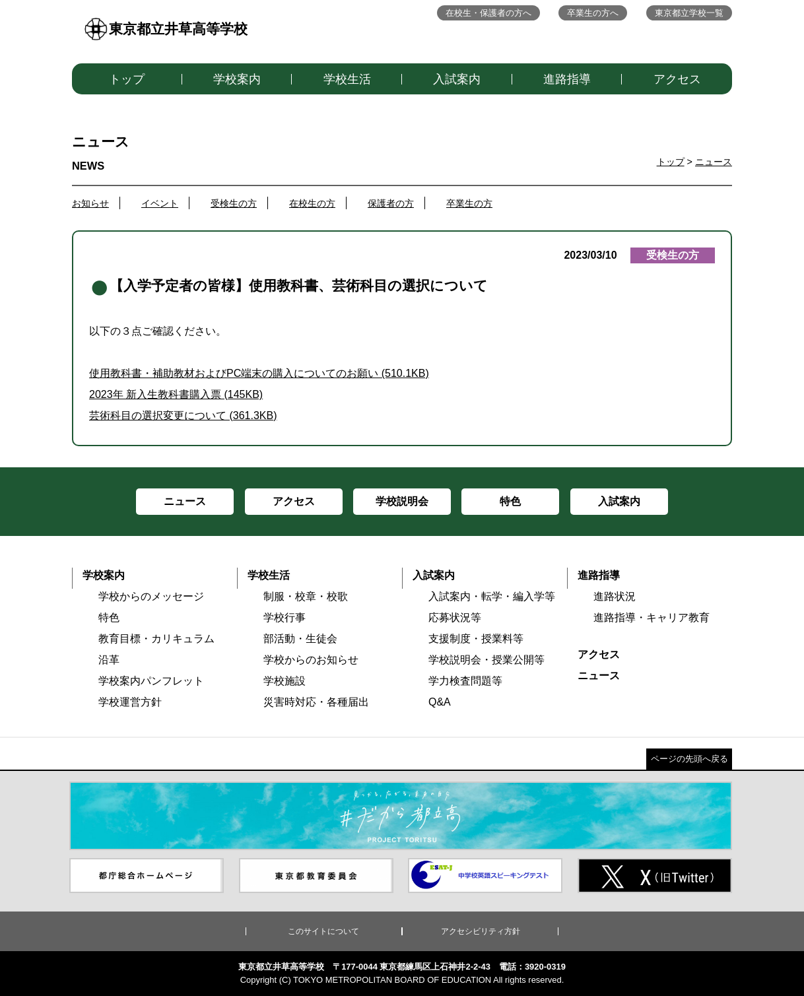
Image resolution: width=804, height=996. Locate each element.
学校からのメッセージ (151, 596)
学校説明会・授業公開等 (486, 659)
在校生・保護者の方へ (488, 13)
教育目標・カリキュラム (156, 638)
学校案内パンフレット (151, 680)
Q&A (439, 702)
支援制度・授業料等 (475, 638)
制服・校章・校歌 (305, 596)
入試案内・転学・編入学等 (491, 596)
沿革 (108, 659)
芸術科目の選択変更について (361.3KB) (183, 415)
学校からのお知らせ (310, 659)
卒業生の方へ (593, 13)
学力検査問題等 (465, 680)
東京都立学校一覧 (689, 13)
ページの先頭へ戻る (689, 759)
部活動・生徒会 (300, 638)
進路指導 (567, 79)
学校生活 (347, 79)
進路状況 (614, 596)
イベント (159, 203)
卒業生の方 (469, 203)
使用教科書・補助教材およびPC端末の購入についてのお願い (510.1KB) (259, 373)
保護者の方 (391, 203)
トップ (127, 79)
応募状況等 (454, 617)
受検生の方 (234, 203)
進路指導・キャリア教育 (651, 617)
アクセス (677, 79)
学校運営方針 (130, 702)
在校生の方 (312, 203)
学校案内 (237, 79)
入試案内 (457, 79)
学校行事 (284, 617)
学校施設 (284, 680)
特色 (108, 617)
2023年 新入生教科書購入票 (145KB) (176, 394)
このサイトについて (323, 931)
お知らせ (90, 203)
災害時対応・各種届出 (316, 702)
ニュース (713, 161)
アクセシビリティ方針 (480, 931)
